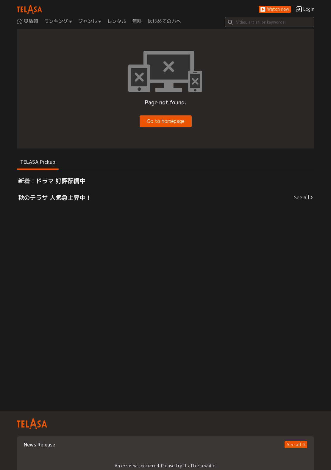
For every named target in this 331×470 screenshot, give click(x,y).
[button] (275, 9)
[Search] (269, 22)
